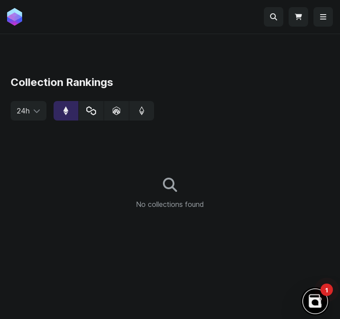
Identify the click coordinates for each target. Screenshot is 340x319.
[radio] (66, 111)
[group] (104, 111)
